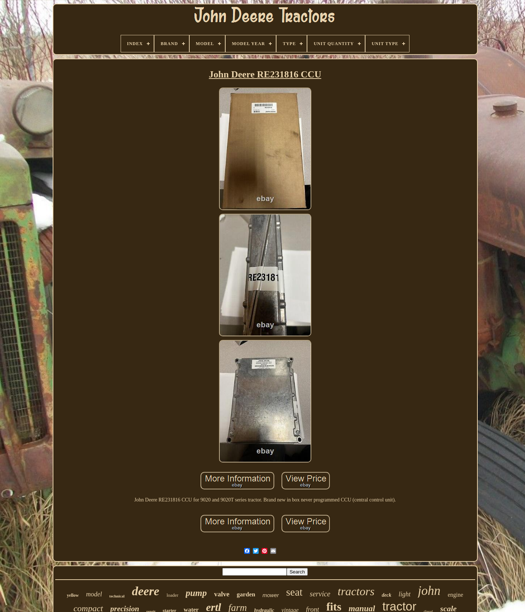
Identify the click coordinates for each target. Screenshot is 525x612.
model (94, 594)
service (320, 594)
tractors (356, 591)
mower (270, 595)
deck (386, 595)
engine (455, 595)
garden (246, 594)
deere (145, 591)
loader (172, 595)
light (405, 594)
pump (196, 593)
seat (294, 592)
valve (221, 594)
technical (117, 596)
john (429, 591)
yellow (73, 595)
